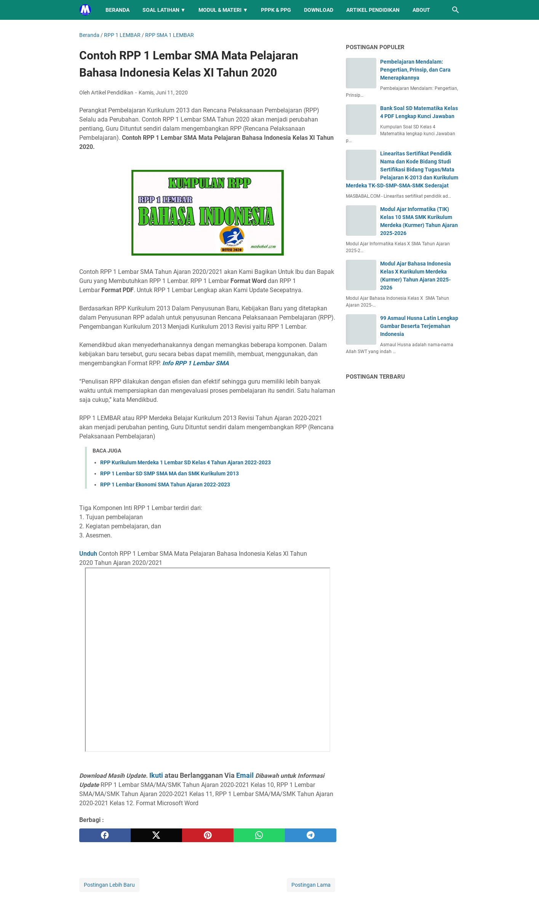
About (421, 10)
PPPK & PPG (276, 10)
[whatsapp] (259, 835)
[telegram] (310, 835)
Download (318, 10)
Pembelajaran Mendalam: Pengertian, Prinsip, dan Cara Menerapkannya (415, 70)
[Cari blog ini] (455, 9)
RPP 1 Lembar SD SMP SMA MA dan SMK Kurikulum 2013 (169, 473)
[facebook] (105, 835)
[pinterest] (208, 835)
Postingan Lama (311, 885)
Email (245, 775)
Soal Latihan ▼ (164, 10)
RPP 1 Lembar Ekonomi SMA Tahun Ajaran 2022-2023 (165, 484)
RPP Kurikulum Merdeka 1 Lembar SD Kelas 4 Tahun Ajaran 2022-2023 (185, 462)
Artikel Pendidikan (373, 10)
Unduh (88, 553)
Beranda (118, 10)
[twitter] (156, 835)
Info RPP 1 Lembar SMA (195, 363)
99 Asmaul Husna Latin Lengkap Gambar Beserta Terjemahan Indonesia (419, 326)
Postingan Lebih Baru (109, 885)
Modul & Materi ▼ (223, 10)
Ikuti (156, 775)
